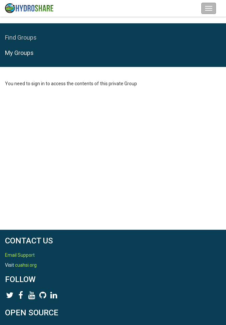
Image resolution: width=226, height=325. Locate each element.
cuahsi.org (26, 265)
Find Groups (21, 37)
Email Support (20, 255)
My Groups (19, 52)
